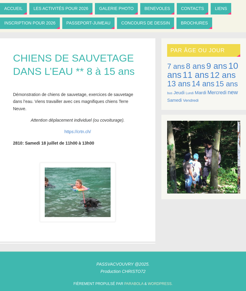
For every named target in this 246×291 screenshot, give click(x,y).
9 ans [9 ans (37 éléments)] (216, 66)
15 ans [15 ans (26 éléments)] (226, 84)
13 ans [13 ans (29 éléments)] (178, 83)
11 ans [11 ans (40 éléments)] (196, 75)
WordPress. (160, 284)
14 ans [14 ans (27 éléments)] (203, 83)
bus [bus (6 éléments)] (169, 93)
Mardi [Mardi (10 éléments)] (200, 92)
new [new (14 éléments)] (233, 92)
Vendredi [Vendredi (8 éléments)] (191, 100)
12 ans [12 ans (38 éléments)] (223, 75)
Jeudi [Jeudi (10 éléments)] (178, 92)
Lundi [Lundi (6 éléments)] (190, 93)
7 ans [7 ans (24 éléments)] (176, 66)
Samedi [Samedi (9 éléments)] (174, 100)
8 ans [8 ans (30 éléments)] (195, 66)
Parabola (133, 284)
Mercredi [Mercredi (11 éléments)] (216, 92)
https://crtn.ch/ (77, 131)
